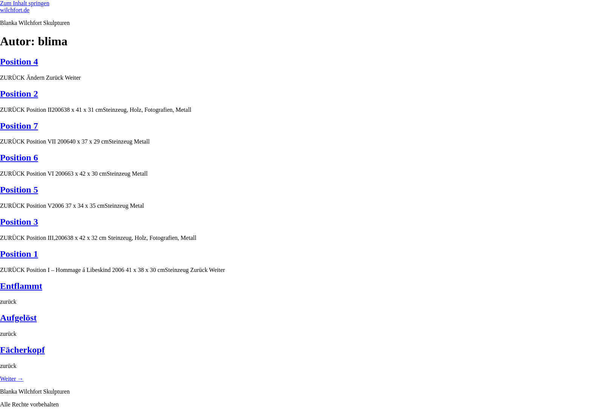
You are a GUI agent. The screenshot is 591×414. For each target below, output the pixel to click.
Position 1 (19, 254)
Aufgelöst (18, 318)
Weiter (11, 378)
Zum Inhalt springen (24, 3)
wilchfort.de (14, 10)
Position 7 (19, 126)
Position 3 (19, 222)
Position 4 (19, 61)
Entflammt (21, 286)
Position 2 (19, 94)
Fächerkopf (22, 350)
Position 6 (19, 157)
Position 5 (19, 190)
